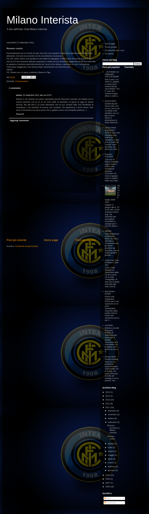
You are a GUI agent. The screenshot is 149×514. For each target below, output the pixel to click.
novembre (112, 414)
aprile (110, 459)
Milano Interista (42, 20)
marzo (111, 462)
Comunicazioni (21, 81)
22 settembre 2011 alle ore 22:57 (37, 95)
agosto (111, 443)
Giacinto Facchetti (109, 155)
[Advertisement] (51, 215)
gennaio (111, 470)
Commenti (109, 503)
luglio (110, 447)
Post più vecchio (86, 240)
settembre (112, 422)
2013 (108, 400)
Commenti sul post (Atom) (26, 246)
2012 (108, 403)
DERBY (108, 231)
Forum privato (111, 47)
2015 (108, 392)
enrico (19, 95)
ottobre (111, 418)
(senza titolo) (110, 101)
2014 (108, 396)
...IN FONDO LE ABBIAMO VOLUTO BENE (112, 74)
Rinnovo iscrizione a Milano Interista (113, 429)
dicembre (112, 411)
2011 (108, 407)
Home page (51, 240)
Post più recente (16, 240)
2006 (108, 486)
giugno (111, 451)
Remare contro (111, 437)
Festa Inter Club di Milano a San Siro (112, 262)
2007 (108, 483)
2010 (108, 475)
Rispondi (20, 114)
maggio (111, 455)
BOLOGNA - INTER (110, 292)
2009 (108, 479)
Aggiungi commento (19, 120)
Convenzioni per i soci (114, 50)
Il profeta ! (109, 325)
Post (107, 498)
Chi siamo (109, 54)
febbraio (111, 466)
